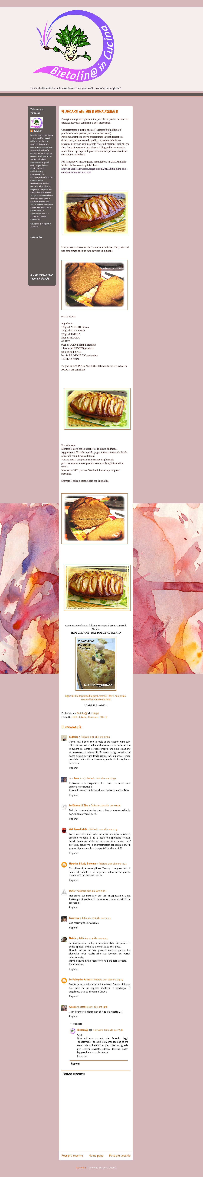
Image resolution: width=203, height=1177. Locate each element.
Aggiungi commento (74, 1073)
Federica (73, 736)
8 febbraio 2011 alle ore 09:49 (107, 979)
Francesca (74, 918)
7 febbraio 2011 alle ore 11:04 (112, 863)
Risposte (77, 1023)
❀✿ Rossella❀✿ (78, 829)
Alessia (72, 1006)
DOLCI (76, 717)
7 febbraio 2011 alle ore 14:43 (95, 918)
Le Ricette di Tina (78, 805)
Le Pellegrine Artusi (79, 979)
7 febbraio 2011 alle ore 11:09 (90, 890)
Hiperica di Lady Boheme (82, 863)
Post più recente (72, 1155)
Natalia (72, 938)
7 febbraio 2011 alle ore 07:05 (94, 736)
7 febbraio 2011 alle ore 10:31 (103, 829)
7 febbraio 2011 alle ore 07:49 (100, 778)
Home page (96, 1155)
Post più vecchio (120, 1155)
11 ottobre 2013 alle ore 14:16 (92, 1006)
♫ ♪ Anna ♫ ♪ (76, 778)
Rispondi (73, 767)
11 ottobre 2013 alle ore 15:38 (108, 1029)
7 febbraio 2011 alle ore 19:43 (92, 938)
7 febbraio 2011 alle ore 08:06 (105, 805)
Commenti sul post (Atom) (101, 1167)
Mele (84, 717)
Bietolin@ (82, 1029)
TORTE (103, 717)
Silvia (72, 890)
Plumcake (93, 717)
